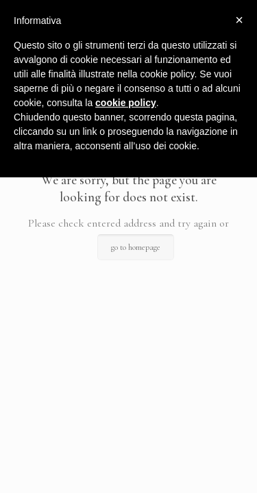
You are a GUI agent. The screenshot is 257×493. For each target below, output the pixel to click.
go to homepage (135, 247)
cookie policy (125, 102)
